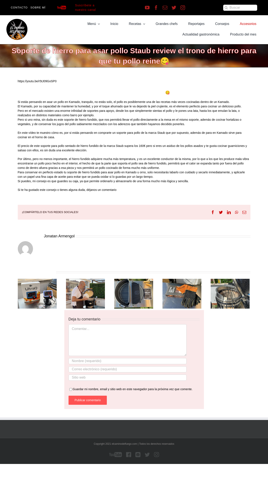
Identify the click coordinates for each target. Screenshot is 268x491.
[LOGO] (16, 20)
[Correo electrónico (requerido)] (128, 369)
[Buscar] (240, 8)
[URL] (128, 378)
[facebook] (156, 7)
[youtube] (147, 7)
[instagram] (182, 7)
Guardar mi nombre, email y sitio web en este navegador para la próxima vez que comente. (133, 389)
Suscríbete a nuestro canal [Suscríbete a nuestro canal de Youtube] (85, 7)
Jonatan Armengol (59, 236)
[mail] (165, 7)
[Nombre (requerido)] (128, 361)
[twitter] (174, 7)
